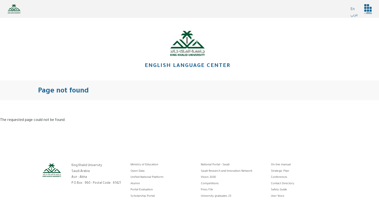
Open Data (138, 171)
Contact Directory (282, 183)
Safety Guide (279, 190)
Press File (207, 190)
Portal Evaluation (142, 190)
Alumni (135, 183)
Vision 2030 (208, 177)
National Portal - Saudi (215, 165)
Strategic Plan (280, 171)
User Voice (277, 196)
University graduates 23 (216, 196)
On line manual (281, 165)
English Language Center (187, 66)
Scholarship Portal (143, 196)
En (352, 10)
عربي (354, 15)
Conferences (279, 177)
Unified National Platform (147, 177)
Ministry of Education (144, 165)
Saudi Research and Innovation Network (226, 171)
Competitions (210, 183)
